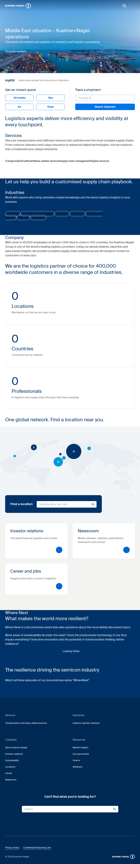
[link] (124, 6)
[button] (18, 5)
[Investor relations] (36, 540)
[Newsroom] (104, 540)
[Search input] (70, 809)
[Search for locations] (67, 504)
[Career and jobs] (36, 579)
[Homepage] (18, 5)
